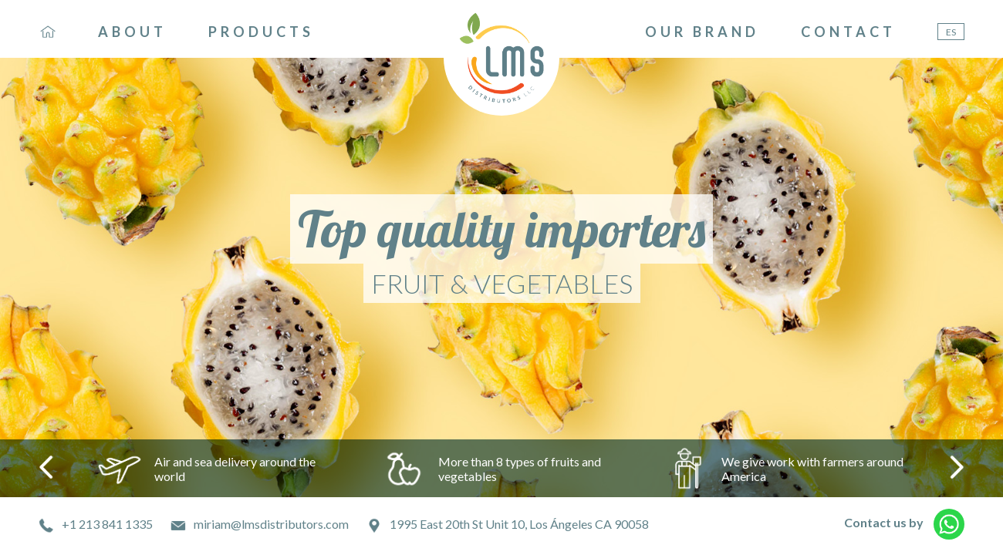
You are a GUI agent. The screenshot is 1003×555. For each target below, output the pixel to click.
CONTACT (848, 31)
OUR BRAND (702, 31)
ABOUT (132, 31)
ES (951, 32)
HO (47, 31)
